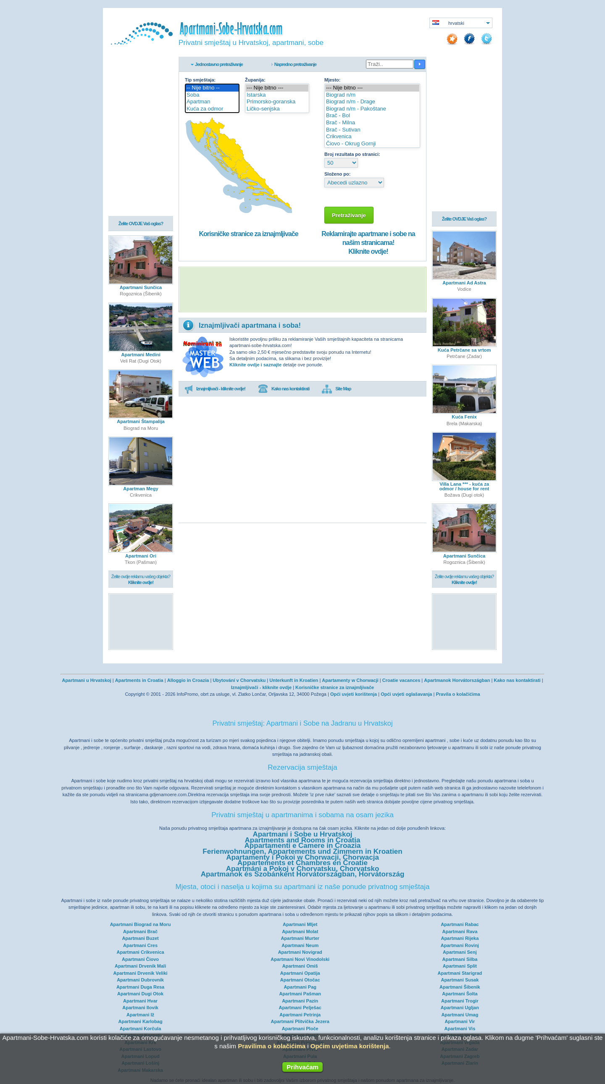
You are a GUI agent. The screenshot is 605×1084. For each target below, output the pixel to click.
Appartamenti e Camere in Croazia (303, 846)
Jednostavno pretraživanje (219, 64)
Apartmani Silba (460, 959)
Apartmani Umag (459, 1014)
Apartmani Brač (140, 931)
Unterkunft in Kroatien (293, 680)
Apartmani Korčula (140, 1028)
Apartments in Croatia (139, 680)
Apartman (212, 101)
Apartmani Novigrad (300, 952)
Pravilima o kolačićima (271, 1046)
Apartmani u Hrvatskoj (86, 680)
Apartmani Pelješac (300, 1007)
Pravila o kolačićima (458, 694)
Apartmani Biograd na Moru (140, 924)
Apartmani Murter (300, 938)
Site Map (336, 389)
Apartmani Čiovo (140, 959)
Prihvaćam (302, 1067)
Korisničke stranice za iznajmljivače (248, 233)
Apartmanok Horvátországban (457, 680)
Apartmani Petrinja (300, 1014)
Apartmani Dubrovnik (140, 979)
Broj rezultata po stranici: (352, 154)
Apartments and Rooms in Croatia (302, 840)
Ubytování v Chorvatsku (239, 680)
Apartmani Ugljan (460, 1007)
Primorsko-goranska (277, 101)
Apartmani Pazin (300, 1000)
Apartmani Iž (140, 1014)
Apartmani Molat (300, 931)
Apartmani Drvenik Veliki (140, 973)
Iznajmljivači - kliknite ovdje (261, 687)
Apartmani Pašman (300, 993)
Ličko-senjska (277, 109)
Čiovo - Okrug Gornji (372, 143)
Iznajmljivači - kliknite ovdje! (214, 389)
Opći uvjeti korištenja (353, 694)
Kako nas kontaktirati (283, 389)
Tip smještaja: (200, 79)
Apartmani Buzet (140, 938)
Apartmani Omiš (300, 965)
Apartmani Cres (140, 945)
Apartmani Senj (460, 952)
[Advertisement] (302, 289)
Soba (212, 95)
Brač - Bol (372, 115)
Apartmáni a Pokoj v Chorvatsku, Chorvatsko (302, 869)
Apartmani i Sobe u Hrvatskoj (302, 834)
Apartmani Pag (300, 986)
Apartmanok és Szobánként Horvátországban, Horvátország (303, 874)
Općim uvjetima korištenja (349, 1046)
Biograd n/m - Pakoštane (372, 109)
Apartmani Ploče (300, 1028)
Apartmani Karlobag (140, 1021)
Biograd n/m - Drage (372, 101)
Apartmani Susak (460, 979)
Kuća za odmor (212, 109)
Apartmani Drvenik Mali (140, 965)
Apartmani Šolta (459, 993)
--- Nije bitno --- (277, 88)
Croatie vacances (401, 680)
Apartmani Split (460, 965)
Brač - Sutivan (372, 130)
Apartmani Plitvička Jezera (300, 1021)
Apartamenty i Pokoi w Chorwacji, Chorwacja (302, 857)
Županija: (255, 79)
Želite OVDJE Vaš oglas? (140, 223)
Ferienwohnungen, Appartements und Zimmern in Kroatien (302, 851)
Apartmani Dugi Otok (140, 993)
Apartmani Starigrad (460, 973)
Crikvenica (372, 136)
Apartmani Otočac (300, 979)
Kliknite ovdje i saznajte (255, 364)
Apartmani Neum (299, 945)
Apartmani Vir (460, 1021)
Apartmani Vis (460, 1028)
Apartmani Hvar (140, 1000)
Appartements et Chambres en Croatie (302, 863)
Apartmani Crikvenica (140, 952)
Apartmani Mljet (300, 924)
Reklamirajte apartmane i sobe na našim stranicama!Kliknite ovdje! (368, 242)
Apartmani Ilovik (140, 1007)
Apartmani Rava (460, 931)
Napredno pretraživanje (295, 64)
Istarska (277, 95)
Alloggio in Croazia (188, 680)
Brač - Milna (372, 122)
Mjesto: (332, 79)
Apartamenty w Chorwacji (350, 680)
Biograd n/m (372, 95)
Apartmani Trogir (460, 1000)
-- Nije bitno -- (212, 88)
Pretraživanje (349, 215)
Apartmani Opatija (300, 973)
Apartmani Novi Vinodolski (300, 959)
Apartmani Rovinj (460, 945)
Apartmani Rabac (460, 924)
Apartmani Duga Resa (140, 986)
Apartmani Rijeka (460, 938)
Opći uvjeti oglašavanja (406, 694)
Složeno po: (337, 173)
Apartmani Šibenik (459, 986)
